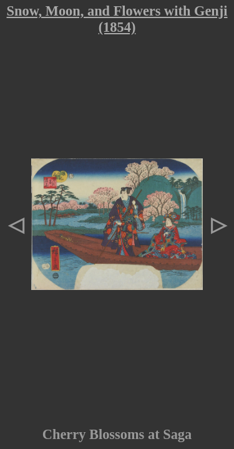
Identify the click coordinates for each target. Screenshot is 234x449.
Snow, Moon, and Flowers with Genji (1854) (117, 19)
